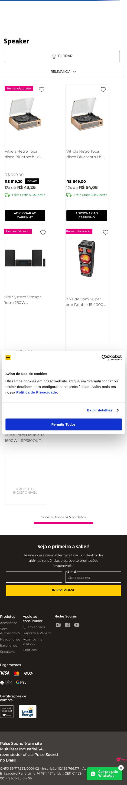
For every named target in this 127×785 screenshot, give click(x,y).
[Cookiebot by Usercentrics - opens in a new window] (101, 358)
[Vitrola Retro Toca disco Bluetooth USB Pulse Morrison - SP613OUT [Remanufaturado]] (25, 153)
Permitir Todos (63, 424)
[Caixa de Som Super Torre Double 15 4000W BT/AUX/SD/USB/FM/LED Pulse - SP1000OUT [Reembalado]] (86, 295)
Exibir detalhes (99, 410)
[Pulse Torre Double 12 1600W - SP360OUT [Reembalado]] (25, 436)
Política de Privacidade (36, 392)
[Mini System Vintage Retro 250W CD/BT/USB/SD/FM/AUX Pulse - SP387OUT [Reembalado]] (25, 295)
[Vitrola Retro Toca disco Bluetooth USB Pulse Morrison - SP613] (86, 153)
